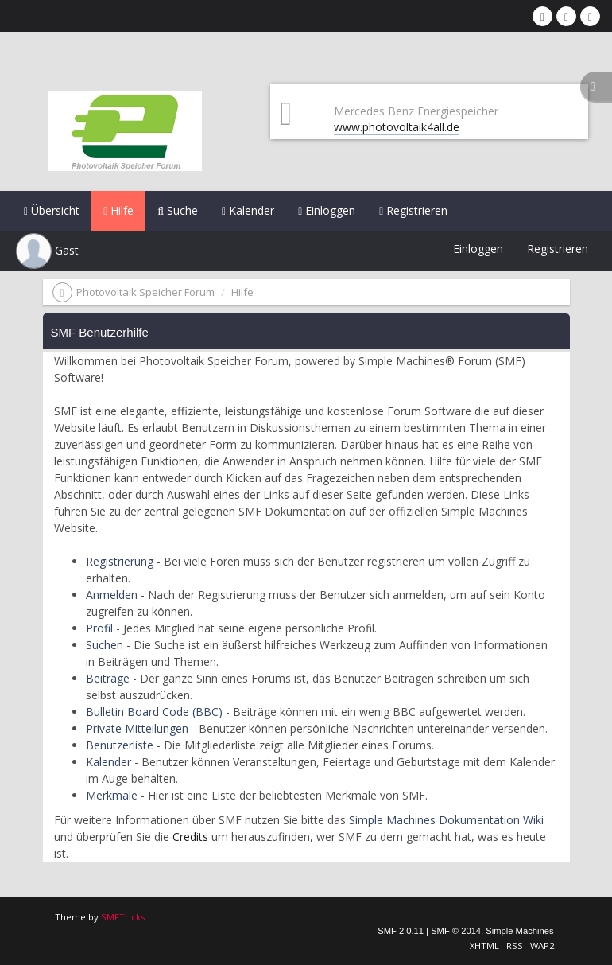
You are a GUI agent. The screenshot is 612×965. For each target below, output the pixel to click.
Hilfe (118, 210)
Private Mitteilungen (137, 728)
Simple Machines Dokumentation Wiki (446, 819)
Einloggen (326, 210)
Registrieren (413, 210)
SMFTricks (123, 917)
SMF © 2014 (456, 931)
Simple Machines (519, 931)
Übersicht (51, 210)
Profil (99, 628)
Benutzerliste (119, 745)
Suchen (104, 644)
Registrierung (119, 561)
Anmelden (112, 594)
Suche (177, 210)
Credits (190, 836)
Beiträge (108, 678)
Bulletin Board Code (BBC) (154, 711)
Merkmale (112, 795)
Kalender (248, 210)
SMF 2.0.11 (401, 931)
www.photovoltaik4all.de (396, 126)
